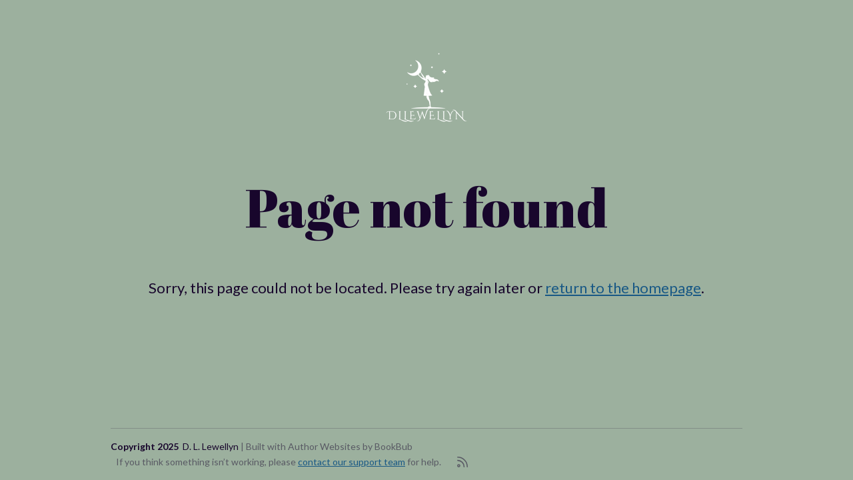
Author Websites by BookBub (350, 446)
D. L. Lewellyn (211, 446)
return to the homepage (623, 288)
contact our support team (351, 461)
